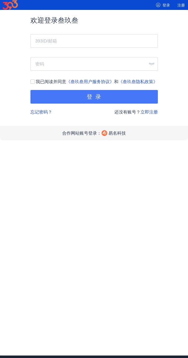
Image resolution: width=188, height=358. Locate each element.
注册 (181, 5)
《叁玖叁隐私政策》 (138, 81)
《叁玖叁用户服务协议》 (90, 81)
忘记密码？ (41, 112)
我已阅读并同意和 (94, 81)
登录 (166, 5)
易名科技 (117, 133)
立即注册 (149, 112)
